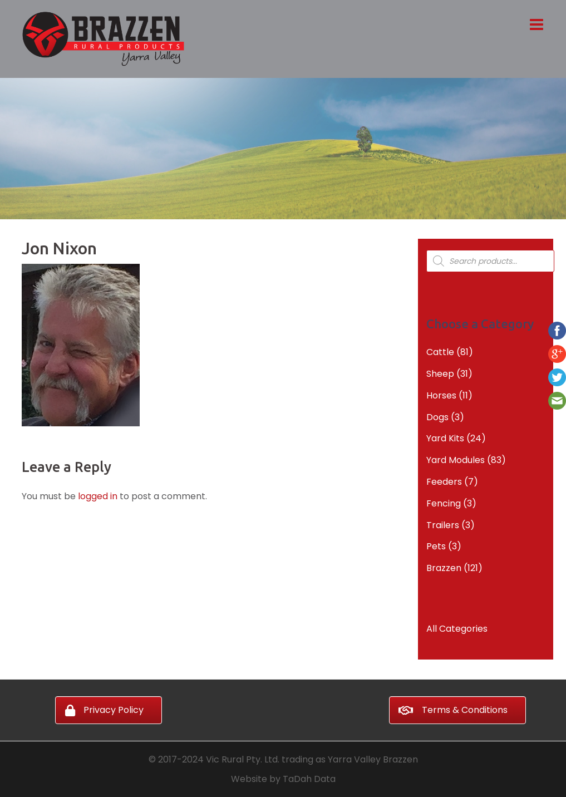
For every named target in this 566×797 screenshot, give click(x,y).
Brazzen (443, 568)
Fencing (443, 503)
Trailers (442, 525)
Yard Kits (445, 438)
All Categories (457, 628)
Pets (436, 546)
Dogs (437, 417)
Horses (441, 395)
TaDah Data (309, 779)
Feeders (444, 481)
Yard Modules (455, 460)
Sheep (440, 373)
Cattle (440, 352)
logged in (97, 496)
